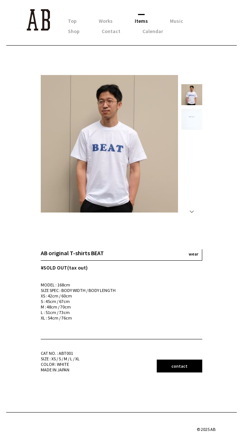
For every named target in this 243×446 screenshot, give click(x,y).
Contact (111, 31)
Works (106, 21)
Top (72, 21)
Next (192, 209)
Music (176, 21)
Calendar (152, 31)
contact (179, 366)
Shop (74, 31)
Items (141, 21)
